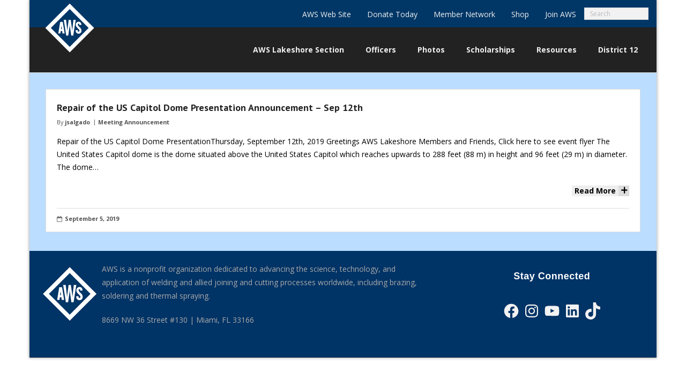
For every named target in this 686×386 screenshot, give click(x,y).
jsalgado (77, 122)
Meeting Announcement (133, 122)
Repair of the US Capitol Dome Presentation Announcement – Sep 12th (210, 107)
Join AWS (560, 14)
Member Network (464, 14)
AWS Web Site (326, 14)
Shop (520, 14)
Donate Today (392, 14)
